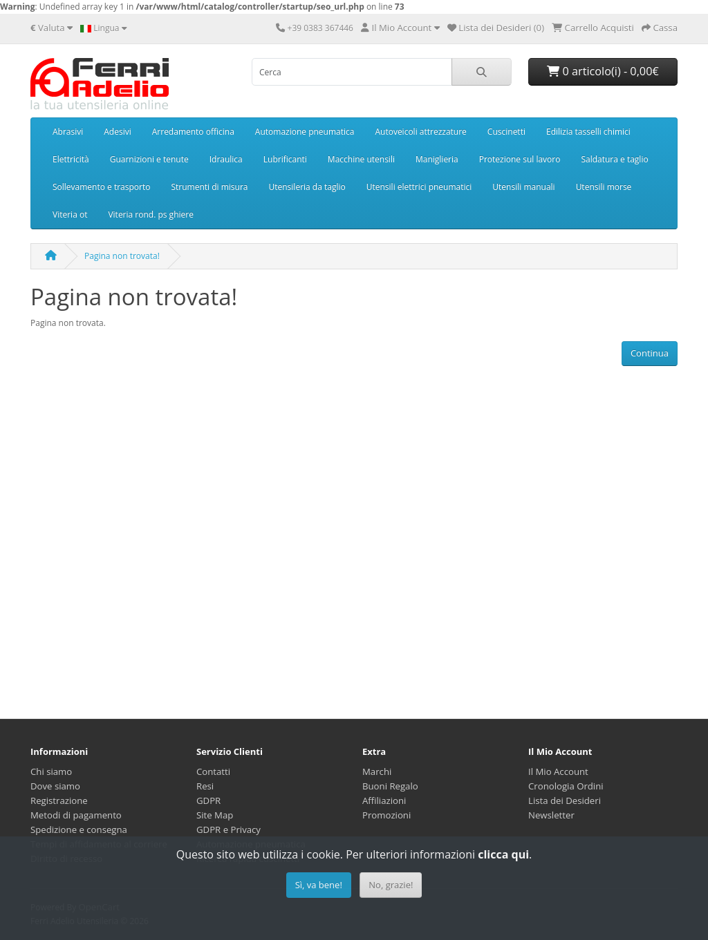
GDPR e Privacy (228, 829)
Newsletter (551, 815)
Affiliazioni (384, 800)
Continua (650, 353)
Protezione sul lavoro (520, 159)
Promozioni (386, 815)
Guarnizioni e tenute (149, 159)
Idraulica (226, 159)
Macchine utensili (361, 159)
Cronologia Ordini (566, 786)
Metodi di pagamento (76, 815)
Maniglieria (437, 159)
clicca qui (503, 854)
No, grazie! (391, 885)
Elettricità (71, 159)
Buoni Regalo (390, 786)
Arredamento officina (193, 131)
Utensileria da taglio (307, 187)
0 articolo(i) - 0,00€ (602, 71)
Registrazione (59, 800)
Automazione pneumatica (305, 131)
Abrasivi (68, 131)
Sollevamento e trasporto (101, 187)
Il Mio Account (558, 771)
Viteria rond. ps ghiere (150, 214)
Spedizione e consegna (78, 829)
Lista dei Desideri (564, 800)
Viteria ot (70, 214)
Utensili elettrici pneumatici (419, 187)
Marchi (376, 771)
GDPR (208, 800)
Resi (205, 786)
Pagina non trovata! (122, 256)
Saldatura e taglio (614, 159)
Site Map (214, 815)
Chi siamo (51, 771)
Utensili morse (604, 187)
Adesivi (117, 131)
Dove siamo (55, 786)
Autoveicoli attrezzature (420, 131)
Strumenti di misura (209, 187)
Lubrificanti (285, 159)
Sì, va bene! (318, 885)
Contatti (213, 771)
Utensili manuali (523, 187)
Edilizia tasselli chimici (588, 131)
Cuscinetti (506, 131)
